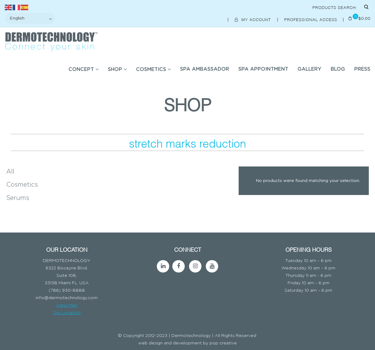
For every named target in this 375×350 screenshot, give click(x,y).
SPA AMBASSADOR (204, 69)
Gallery (309, 69)
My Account (253, 19)
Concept (81, 69)
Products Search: (334, 7)
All (10, 172)
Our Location (67, 313)
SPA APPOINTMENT (263, 69)
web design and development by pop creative (187, 343)
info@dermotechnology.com (67, 298)
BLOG (338, 69)
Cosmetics (22, 185)
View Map (66, 305)
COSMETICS (151, 69)
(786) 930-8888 (67, 290)
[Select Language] (30, 18)
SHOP (115, 69)
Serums (17, 198)
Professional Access (311, 19)
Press (362, 69)
